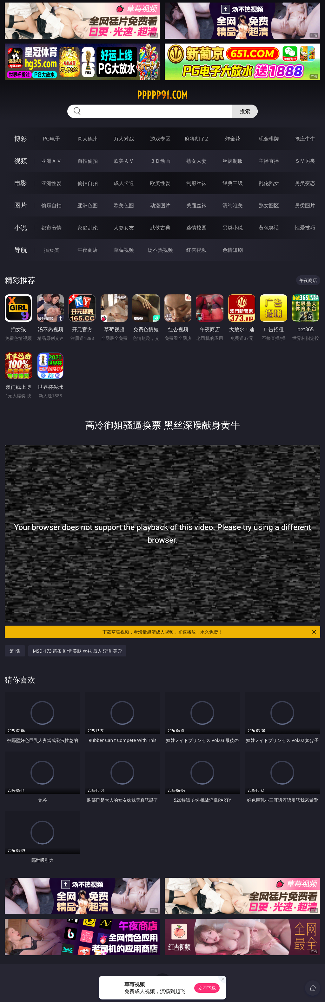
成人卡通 (124, 183)
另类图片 (305, 205)
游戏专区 (160, 138)
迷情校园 (196, 227)
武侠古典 (160, 227)
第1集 (15, 651)
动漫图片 (160, 205)
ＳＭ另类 (305, 160)
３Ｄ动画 (160, 160)
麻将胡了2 (196, 138)
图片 (20, 205)
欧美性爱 (160, 183)
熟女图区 (269, 205)
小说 (20, 227)
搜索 (245, 111)
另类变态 (305, 183)
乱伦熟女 (269, 183)
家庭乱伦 (87, 227)
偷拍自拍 (87, 183)
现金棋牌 (269, 138)
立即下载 (207, 988)
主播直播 (269, 160)
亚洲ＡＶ (51, 160)
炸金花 (232, 138)
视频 (20, 160)
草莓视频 (124, 249)
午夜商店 (87, 249)
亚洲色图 (87, 205)
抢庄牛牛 (305, 138)
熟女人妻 (196, 160)
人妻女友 (124, 227)
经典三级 (232, 183)
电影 (20, 183)
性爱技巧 (305, 227)
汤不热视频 (160, 249)
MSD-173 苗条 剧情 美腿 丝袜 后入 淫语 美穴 (77, 651)
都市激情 (51, 227)
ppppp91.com (162, 95)
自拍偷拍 (87, 160)
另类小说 (232, 227)
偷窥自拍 (51, 205)
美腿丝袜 (196, 205)
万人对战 (124, 138)
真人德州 (87, 138)
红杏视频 (196, 249)
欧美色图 (124, 205)
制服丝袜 (196, 183)
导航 (20, 249)
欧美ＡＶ (124, 160)
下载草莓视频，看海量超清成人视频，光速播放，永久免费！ (210, 632)
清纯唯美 (232, 205)
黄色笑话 (269, 227)
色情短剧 (232, 249)
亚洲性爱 (51, 183)
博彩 (20, 138)
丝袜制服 (232, 160)
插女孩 (51, 249)
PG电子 (51, 138)
